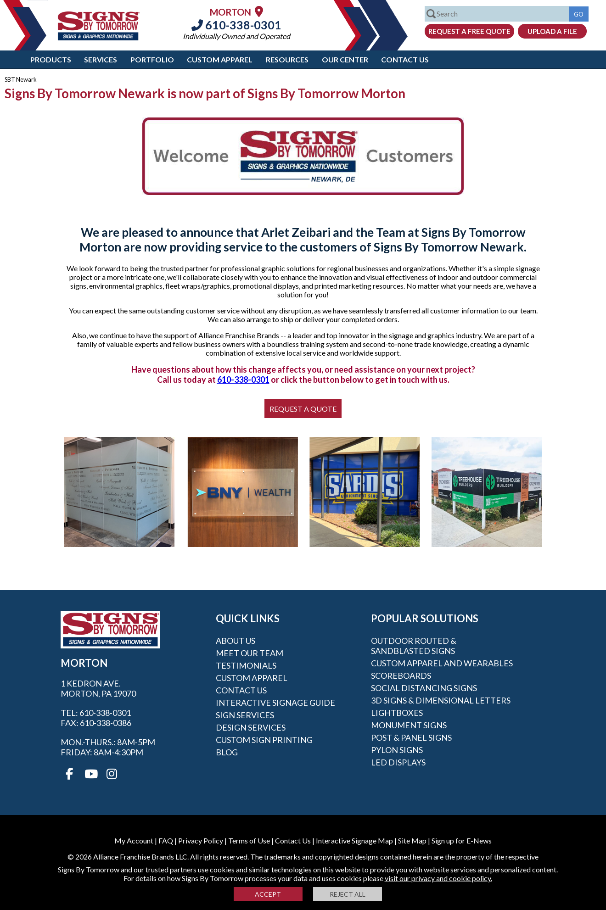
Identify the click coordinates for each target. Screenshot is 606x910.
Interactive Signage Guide (275, 703)
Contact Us (405, 59)
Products (50, 59)
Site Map (412, 840)
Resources (287, 59)
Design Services (251, 727)
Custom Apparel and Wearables (442, 663)
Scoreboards (401, 675)
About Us (235, 641)
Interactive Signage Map (354, 840)
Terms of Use (249, 840)
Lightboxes (397, 713)
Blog (227, 752)
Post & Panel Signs (411, 737)
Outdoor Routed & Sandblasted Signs (413, 646)
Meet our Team (249, 653)
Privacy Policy (200, 840)
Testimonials (246, 665)
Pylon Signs (397, 750)
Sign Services (245, 715)
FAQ (165, 840)
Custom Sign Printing (264, 740)
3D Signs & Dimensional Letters (441, 700)
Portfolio (152, 59)
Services (100, 59)
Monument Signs (409, 725)
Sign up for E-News (462, 840)
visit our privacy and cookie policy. (438, 878)
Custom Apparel (219, 59)
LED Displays (398, 762)
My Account (133, 840)
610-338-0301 (236, 25)
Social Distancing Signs (424, 688)
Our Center (345, 59)
